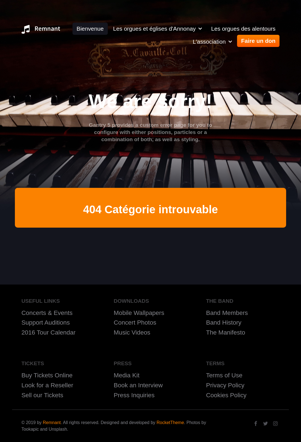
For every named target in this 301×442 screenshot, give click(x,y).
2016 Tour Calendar (49, 332)
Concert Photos (135, 322)
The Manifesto (225, 332)
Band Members (227, 312)
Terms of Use (224, 375)
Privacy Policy (225, 385)
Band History (223, 322)
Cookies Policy (226, 395)
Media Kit (126, 375)
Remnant (52, 422)
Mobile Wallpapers (139, 312)
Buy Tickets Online (47, 375)
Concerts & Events (47, 312)
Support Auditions (46, 322)
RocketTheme (170, 422)
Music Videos (132, 332)
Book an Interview (138, 385)
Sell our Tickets (42, 395)
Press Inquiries (134, 395)
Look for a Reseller (47, 385)
